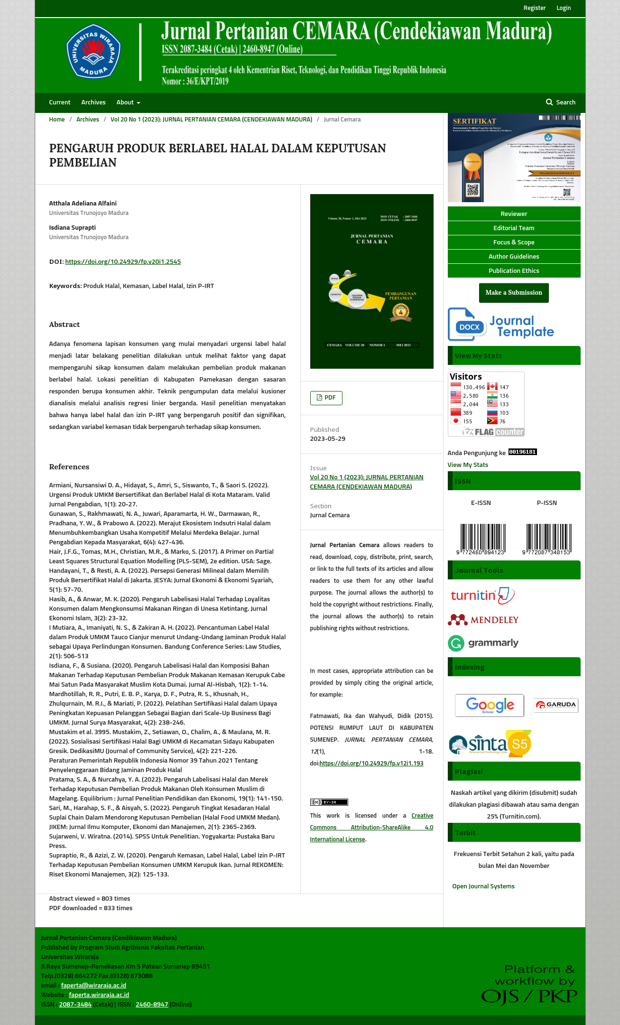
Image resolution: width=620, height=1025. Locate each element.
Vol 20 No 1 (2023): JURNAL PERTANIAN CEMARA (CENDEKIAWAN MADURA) (211, 120)
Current (60, 102)
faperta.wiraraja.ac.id (99, 995)
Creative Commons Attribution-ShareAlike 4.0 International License (372, 828)
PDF (330, 398)
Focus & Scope (514, 242)
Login (563, 8)
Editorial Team (514, 228)
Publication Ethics (514, 271)
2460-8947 (152, 1004)
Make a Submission (514, 293)
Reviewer (513, 214)
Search (565, 102)
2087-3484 (75, 1004)
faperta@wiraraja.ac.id (93, 985)
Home (57, 120)
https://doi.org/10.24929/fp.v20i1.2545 (123, 262)
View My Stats (468, 465)
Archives (94, 102)
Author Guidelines (514, 256)
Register (535, 8)
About (126, 102)
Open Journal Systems (484, 886)
